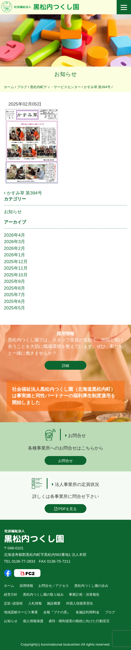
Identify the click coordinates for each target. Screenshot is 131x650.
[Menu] (124, 7)
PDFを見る (65, 509)
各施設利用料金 (87, 612)
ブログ (110, 612)
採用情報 (26, 586)
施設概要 (54, 603)
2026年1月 (14, 254)
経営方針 (10, 594)
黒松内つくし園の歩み (91, 586)
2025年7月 (14, 294)
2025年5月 (14, 308)
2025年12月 (16, 261)
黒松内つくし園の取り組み (43, 594)
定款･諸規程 (13, 603)
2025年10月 (16, 274)
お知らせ (13, 211)
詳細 (65, 365)
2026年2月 (14, 248)
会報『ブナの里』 (56, 612)
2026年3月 (14, 241)
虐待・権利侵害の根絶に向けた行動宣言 (79, 621)
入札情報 (35, 603)
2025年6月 (14, 301)
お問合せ (65, 461)
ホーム (9, 586)
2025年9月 (14, 281)
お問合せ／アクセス (53, 586)
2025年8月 (14, 288)
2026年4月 (14, 235)
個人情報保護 (33, 621)
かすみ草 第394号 (23, 193)
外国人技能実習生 (79, 603)
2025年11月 (16, 268)
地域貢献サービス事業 (21, 612)
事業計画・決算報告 (84, 594)
